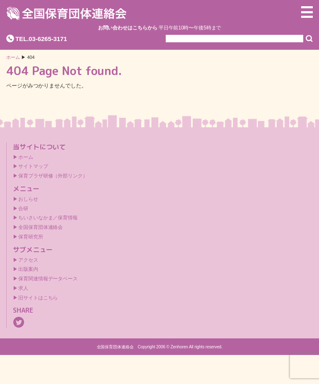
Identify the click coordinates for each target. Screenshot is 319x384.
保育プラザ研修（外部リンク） (53, 176)
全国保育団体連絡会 (40, 227)
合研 (23, 208)
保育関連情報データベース (48, 279)
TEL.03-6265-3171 (41, 38)
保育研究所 (30, 237)
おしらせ (28, 199)
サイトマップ (33, 166)
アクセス (28, 260)
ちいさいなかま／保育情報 (48, 218)
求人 (23, 288)
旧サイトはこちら (38, 298)
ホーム (13, 57)
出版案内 (28, 269)
